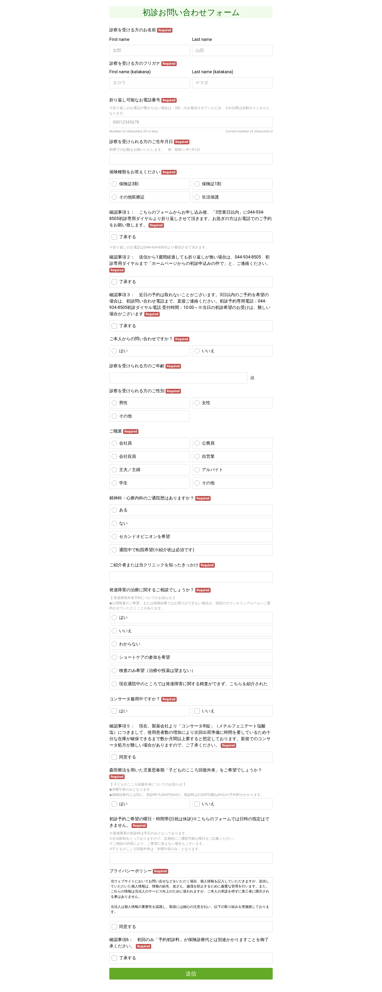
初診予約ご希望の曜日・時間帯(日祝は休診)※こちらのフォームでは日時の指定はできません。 (189, 822)
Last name (202, 39)
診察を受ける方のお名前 (140, 30)
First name (119, 39)
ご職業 (123, 431)
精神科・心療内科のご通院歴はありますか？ (160, 498)
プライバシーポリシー (138, 871)
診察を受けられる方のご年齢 (145, 366)
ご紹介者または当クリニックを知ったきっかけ (162, 565)
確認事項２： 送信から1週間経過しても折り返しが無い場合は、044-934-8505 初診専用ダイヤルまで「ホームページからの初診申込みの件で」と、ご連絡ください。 (190, 264)
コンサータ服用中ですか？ (143, 699)
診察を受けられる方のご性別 (145, 391)
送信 (191, 974)
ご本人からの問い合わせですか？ (149, 339)
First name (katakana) (130, 71)
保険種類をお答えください (143, 172)
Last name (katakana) (212, 71)
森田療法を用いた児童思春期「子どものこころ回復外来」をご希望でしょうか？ (185, 773)
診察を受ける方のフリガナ (143, 63)
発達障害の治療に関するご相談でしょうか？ (160, 590)
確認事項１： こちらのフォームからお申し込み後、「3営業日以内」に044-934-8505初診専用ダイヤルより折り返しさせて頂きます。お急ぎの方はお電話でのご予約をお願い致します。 (190, 219)
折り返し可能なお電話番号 (143, 100)
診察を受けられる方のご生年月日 (149, 141)
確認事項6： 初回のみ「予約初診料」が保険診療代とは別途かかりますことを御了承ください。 (189, 943)
